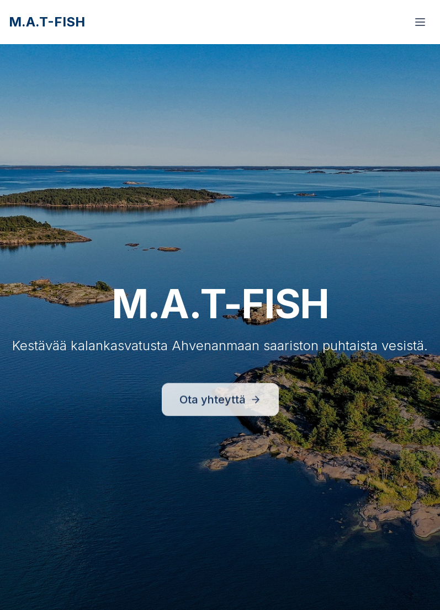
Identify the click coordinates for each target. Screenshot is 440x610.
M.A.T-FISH (47, 22)
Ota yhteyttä (220, 402)
